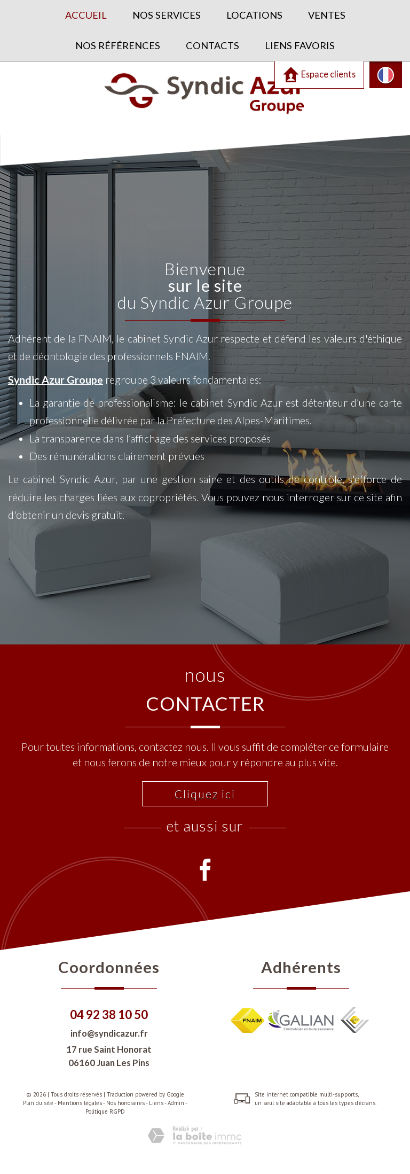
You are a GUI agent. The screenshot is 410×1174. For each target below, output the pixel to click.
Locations (254, 15)
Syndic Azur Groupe (55, 380)
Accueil (86, 15)
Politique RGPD (105, 1111)
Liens (156, 1103)
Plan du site (38, 1103)
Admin (176, 1103)
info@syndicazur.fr (109, 1033)
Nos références (117, 45)
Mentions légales (80, 1103)
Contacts (212, 45)
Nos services (166, 15)
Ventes (326, 15)
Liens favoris (300, 45)
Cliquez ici (205, 793)
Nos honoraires (125, 1103)
